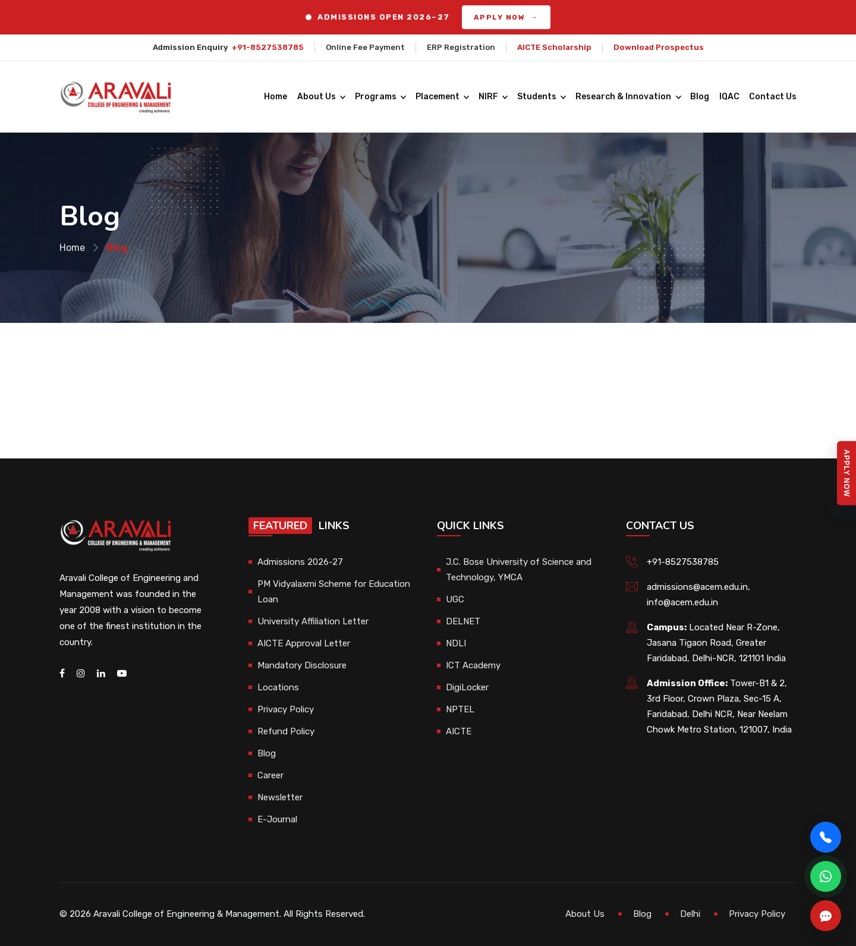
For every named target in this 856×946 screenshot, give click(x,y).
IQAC (729, 97)
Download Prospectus (658, 47)
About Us (317, 97)
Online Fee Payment (365, 47)
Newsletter (280, 797)
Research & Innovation (624, 97)
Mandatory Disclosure (302, 665)
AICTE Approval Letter (303, 643)
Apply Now (846, 472)
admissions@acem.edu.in (697, 587)
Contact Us (773, 97)
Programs (376, 97)
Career (270, 775)
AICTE (458, 731)
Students (537, 97)
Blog (700, 97)
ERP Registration (461, 47)
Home (276, 97)
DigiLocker (467, 687)
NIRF (489, 97)
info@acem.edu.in (682, 602)
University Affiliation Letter (313, 621)
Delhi (690, 914)
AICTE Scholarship (554, 47)
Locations (278, 687)
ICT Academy (473, 665)
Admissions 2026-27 (300, 562)
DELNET (463, 621)
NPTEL (460, 709)
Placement (438, 97)
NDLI (456, 643)
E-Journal (277, 819)
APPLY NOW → (506, 17)
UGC (455, 599)
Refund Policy (285, 731)
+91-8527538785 (268, 47)
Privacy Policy (285, 709)
